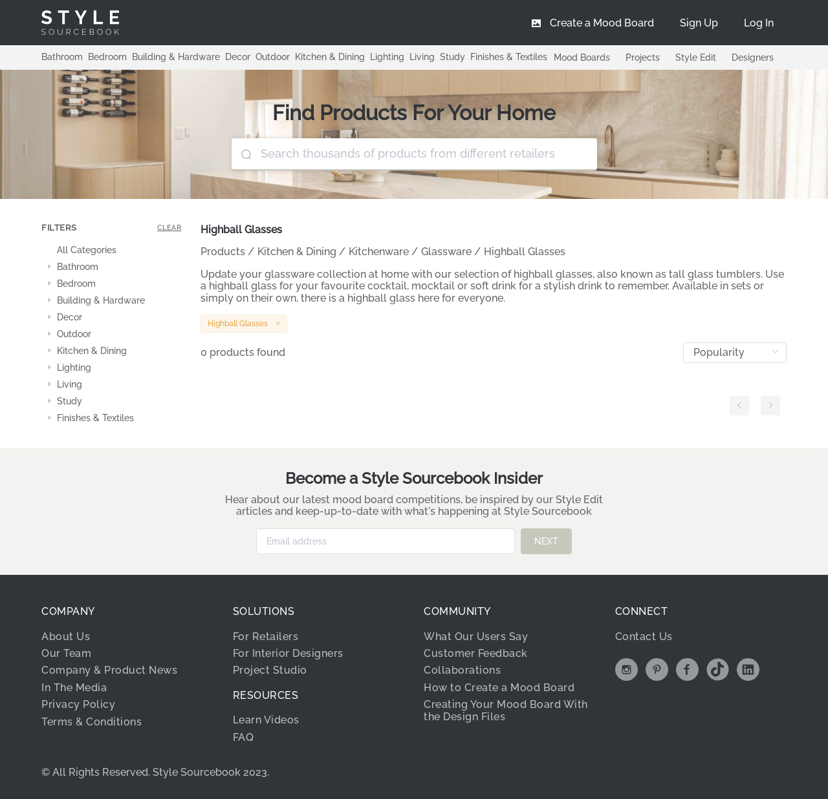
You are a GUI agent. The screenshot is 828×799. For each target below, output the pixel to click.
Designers (753, 57)
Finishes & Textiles (508, 57)
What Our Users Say (476, 636)
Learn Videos (266, 720)
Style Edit (695, 57)
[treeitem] (111, 250)
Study (452, 57)
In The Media (74, 687)
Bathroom (62, 57)
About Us (65, 636)
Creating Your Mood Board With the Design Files (506, 710)
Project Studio (270, 670)
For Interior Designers (288, 653)
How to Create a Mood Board (499, 687)
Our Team (66, 653)
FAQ (243, 737)
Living (422, 57)
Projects (643, 57)
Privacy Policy (78, 704)
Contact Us (644, 636)
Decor (237, 57)
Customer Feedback (476, 653)
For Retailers (266, 636)
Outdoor (273, 57)
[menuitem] (759, 23)
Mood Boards (582, 57)
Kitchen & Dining (330, 57)
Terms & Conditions (91, 721)
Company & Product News (109, 670)
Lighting (387, 57)
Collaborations (462, 670)
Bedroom (107, 57)
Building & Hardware (176, 57)
